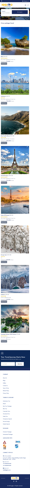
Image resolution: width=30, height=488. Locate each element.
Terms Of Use (6, 388)
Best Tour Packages (7, 406)
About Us (5, 378)
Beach (4, 403)
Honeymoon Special (7, 419)
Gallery (4, 383)
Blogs (4, 380)
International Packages (8, 434)
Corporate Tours (6, 411)
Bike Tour (5, 408)
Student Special (6, 424)
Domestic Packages (7, 432)
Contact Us (5, 385)
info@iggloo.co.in (25, 1)
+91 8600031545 (7, 465)
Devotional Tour (6, 414)
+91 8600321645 (7, 463)
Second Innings (6, 421)
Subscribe (20, 364)
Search (19, 12)
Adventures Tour (6, 401)
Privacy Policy (6, 393)
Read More (4, 63)
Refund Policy (6, 390)
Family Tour (5, 416)
